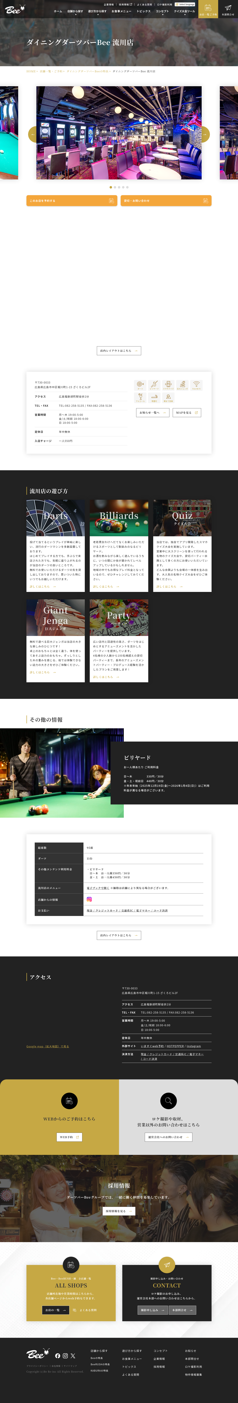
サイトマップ (70, 1365)
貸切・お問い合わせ (137, 201)
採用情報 (125, 4)
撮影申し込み (149, 1310)
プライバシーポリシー (37, 1365)
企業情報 (109, 4)
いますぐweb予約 (152, 1046)
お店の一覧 (52, 1310)
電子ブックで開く (98, 888)
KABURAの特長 (99, 1370)
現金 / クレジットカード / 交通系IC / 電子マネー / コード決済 (127, 910)
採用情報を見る (116, 1211)
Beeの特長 (97, 1358)
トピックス (129, 1367)
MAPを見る (188, 413)
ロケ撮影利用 (164, 4)
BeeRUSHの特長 (100, 1364)
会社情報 (56, 1365)
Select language (186, 4)
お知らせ (191, 1351)
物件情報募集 (193, 1375)
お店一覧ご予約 (208, 14)
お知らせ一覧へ (149, 412)
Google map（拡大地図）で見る (47, 1046)
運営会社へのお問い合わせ (165, 1137)
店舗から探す (99, 1351)
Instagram (194, 1046)
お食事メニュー (132, 1359)
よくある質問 (144, 4)
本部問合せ (228, 14)
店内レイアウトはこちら (116, 351)
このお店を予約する (43, 201)
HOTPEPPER (175, 1046)
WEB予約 (71, 1138)
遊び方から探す (132, 1351)
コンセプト (161, 1351)
